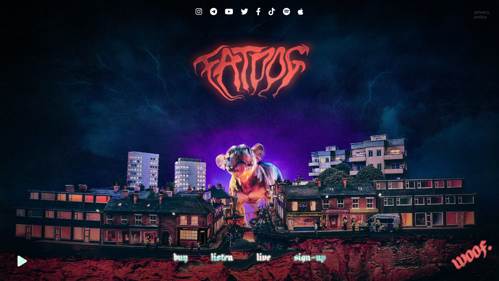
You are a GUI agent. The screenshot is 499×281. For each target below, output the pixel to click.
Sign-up (310, 258)
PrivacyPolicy (481, 14)
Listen (222, 258)
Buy (180, 258)
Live (264, 258)
